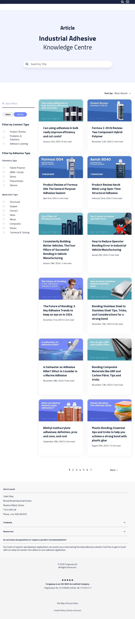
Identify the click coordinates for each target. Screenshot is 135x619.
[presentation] (127, 5)
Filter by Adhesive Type (16, 153)
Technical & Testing (20, 232)
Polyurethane (16, 181)
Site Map (61, 603)
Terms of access (74, 610)
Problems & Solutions (16, 137)
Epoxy (13, 176)
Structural (15, 201)
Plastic (13, 228)
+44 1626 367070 (18, 514)
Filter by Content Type (15, 124)
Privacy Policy (72, 603)
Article (19, 114)
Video (7, 114)
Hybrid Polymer (17, 167)
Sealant (13, 206)
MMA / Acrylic (17, 172)
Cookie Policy (60, 610)
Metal (13, 219)
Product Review (18, 131)
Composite (15, 223)
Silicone (13, 185)
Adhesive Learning (19, 143)
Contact (14, 210)
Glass (12, 215)
